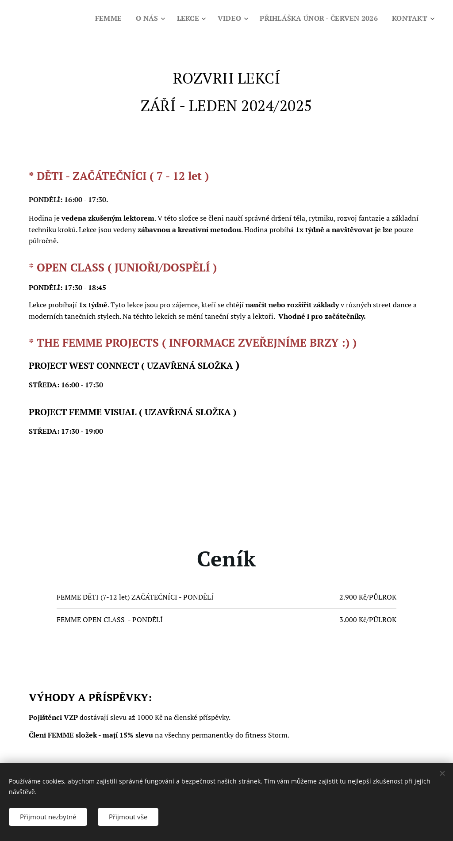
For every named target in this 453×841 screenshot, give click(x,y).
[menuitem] (98, 18)
